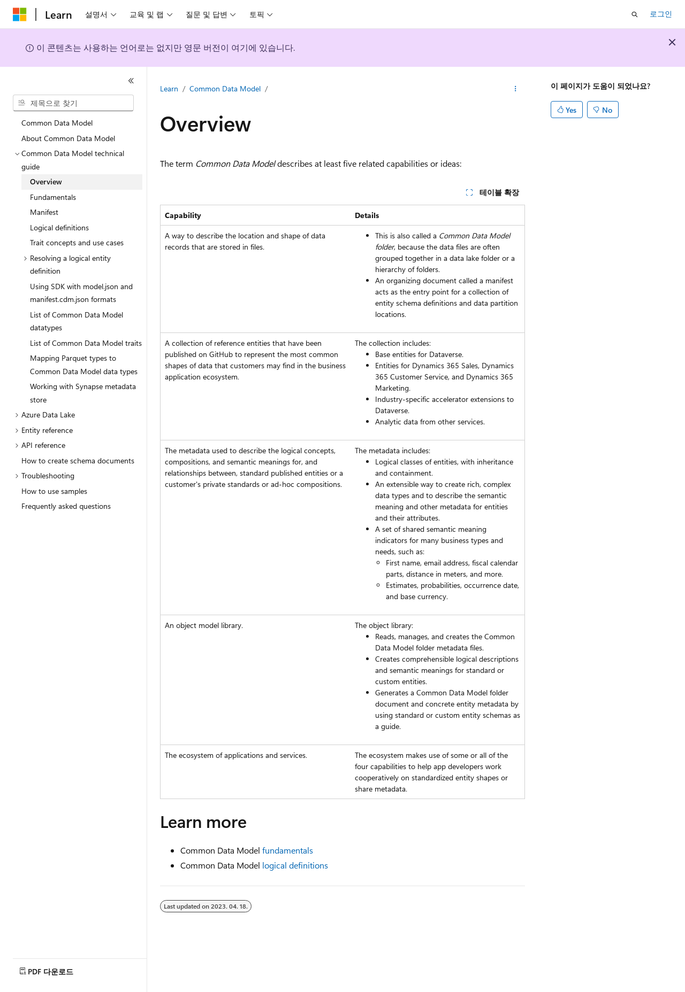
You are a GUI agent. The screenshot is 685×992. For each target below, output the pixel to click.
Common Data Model (225, 88)
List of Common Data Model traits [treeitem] (86, 343)
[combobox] (73, 103)
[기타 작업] (515, 89)
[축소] (131, 80)
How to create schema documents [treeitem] (77, 460)
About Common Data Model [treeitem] (68, 138)
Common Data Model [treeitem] (57, 123)
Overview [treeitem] (46, 181)
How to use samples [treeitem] (54, 491)
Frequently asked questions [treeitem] (66, 506)
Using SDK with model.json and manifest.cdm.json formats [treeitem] (81, 293)
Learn (169, 88)
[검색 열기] (634, 14)
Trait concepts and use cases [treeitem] (77, 242)
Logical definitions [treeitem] (59, 227)
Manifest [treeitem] (44, 212)
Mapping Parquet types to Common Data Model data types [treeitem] (84, 364)
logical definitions (295, 865)
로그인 (661, 14)
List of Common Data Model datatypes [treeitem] (76, 321)
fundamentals (287, 850)
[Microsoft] (20, 14)
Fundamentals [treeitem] (53, 197)
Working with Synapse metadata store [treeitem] (83, 393)
